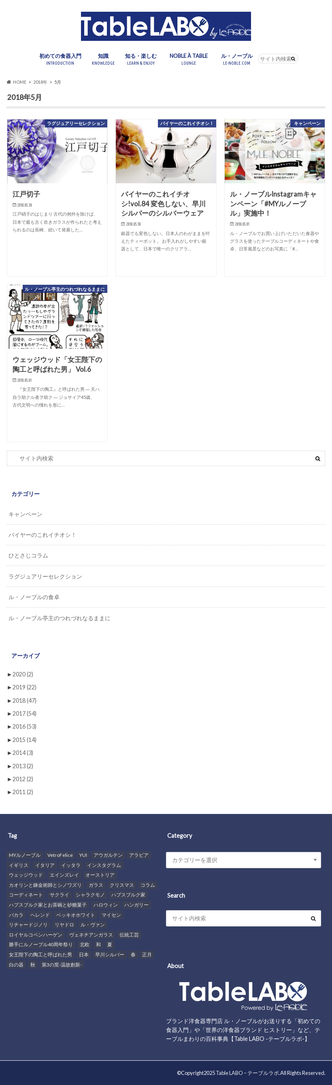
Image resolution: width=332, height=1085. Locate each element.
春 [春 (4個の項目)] (133, 954)
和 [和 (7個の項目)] (98, 944)
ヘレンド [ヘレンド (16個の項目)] (40, 915)
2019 (24, 687)
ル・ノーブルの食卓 (34, 596)
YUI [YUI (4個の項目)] (83, 855)
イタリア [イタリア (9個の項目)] (45, 865)
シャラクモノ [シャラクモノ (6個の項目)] (90, 895)
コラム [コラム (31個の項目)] (147, 885)
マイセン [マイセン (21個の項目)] (111, 915)
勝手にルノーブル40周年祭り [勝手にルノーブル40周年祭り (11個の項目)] (41, 944)
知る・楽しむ (141, 60)
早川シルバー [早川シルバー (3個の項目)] (109, 954)
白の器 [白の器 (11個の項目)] (16, 965)
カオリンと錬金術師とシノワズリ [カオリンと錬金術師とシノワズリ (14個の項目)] (45, 885)
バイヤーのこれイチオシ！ (43, 534)
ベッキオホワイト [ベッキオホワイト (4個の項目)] (75, 915)
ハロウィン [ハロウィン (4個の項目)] (106, 905)
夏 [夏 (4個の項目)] (109, 944)
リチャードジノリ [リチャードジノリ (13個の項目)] (28, 925)
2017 (24, 713)
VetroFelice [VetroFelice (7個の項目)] (60, 855)
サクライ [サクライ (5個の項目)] (59, 895)
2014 (23, 752)
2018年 (40, 82)
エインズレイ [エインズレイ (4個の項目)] (64, 875)
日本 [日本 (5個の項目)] (84, 954)
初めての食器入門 (60, 60)
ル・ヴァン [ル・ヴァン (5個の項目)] (93, 925)
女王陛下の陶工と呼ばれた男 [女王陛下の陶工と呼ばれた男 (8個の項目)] (40, 954)
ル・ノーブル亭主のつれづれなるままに (60, 618)
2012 (23, 779)
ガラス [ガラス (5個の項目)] (96, 885)
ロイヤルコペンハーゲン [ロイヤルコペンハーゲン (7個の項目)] (35, 935)
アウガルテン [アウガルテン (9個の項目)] (108, 855)
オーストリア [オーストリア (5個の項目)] (100, 875)
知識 (103, 60)
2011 (23, 791)
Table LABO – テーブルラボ (247, 1073)
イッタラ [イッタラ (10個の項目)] (71, 865)
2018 (24, 700)
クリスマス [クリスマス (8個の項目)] (122, 885)
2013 (23, 766)
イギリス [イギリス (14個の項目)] (18, 865)
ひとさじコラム (28, 555)
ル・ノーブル (237, 60)
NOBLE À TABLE (190, 60)
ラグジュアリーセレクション (45, 576)
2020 (23, 674)
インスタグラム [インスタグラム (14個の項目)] (104, 865)
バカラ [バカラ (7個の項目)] (16, 915)
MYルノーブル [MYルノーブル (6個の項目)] (24, 855)
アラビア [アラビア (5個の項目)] (139, 855)
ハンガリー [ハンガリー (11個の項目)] (136, 905)
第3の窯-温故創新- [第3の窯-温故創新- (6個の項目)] (62, 965)
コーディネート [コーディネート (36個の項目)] (26, 895)
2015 (24, 739)
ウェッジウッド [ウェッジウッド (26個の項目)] (26, 875)
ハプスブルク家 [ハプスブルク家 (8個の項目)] (128, 895)
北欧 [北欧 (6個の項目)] (84, 944)
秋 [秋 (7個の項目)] (32, 965)
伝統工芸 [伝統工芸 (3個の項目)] (129, 935)
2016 (24, 726)
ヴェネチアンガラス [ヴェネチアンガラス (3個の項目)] (91, 935)
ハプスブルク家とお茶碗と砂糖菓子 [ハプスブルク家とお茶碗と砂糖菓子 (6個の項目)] (48, 905)
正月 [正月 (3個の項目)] (147, 954)
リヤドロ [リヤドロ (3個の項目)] (64, 925)
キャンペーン (26, 514)
